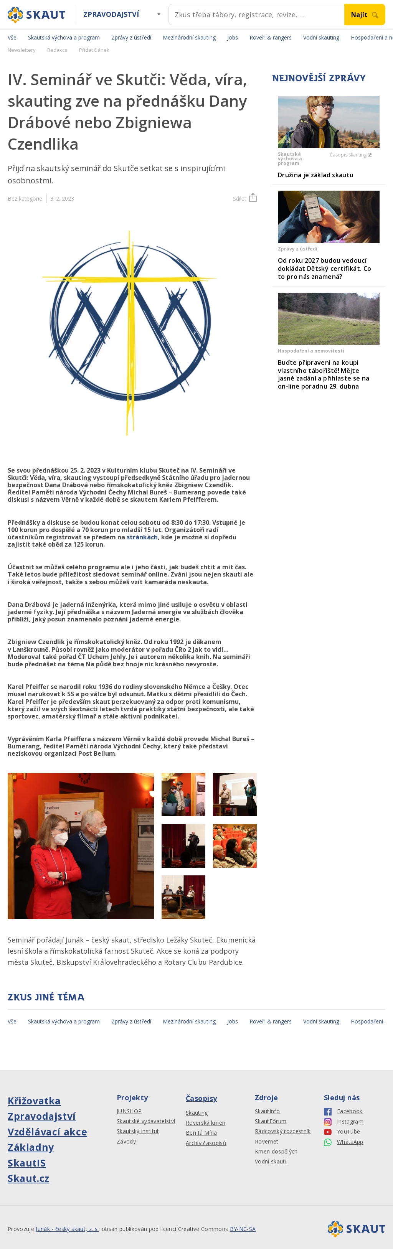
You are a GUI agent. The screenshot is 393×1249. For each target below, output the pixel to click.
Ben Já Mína (201, 1132)
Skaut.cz (29, 1178)
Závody (126, 1141)
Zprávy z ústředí (131, 37)
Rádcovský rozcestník (283, 1131)
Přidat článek (94, 49)
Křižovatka (34, 1100)
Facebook (343, 1111)
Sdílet (245, 198)
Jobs (232, 37)
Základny (31, 1146)
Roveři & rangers (270, 37)
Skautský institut (138, 1131)
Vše (12, 37)
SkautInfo (267, 1111)
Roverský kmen (205, 1122)
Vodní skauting (321, 37)
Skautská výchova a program (64, 37)
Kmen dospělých (276, 1151)
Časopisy (201, 1098)
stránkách (142, 537)
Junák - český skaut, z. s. (67, 1229)
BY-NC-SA (243, 1229)
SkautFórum (270, 1121)
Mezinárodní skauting (189, 37)
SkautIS (27, 1162)
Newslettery (22, 49)
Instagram (343, 1121)
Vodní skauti (270, 1161)
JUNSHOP (129, 1111)
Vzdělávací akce (47, 1131)
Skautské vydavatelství (146, 1121)
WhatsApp (343, 1142)
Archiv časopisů (206, 1143)
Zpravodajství (111, 14)
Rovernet (267, 1141)
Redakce (57, 49)
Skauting (197, 1112)
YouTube (342, 1131)
